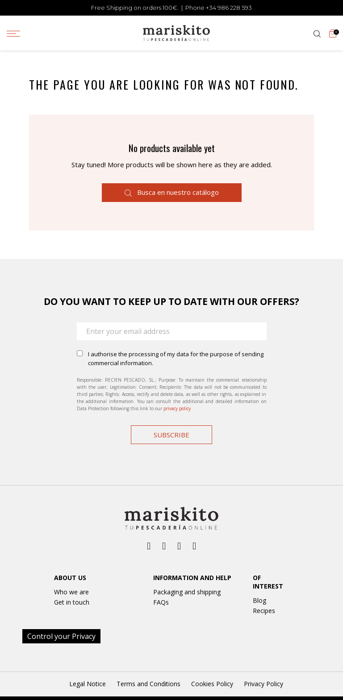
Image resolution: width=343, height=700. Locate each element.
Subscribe (171, 434)
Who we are (71, 592)
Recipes (264, 610)
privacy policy (177, 408)
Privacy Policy (263, 683)
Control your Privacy (61, 636)
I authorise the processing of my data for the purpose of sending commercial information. (176, 358)
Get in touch (71, 602)
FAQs (161, 602)
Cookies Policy (212, 683)
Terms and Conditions (148, 683)
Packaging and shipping (187, 592)
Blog (259, 600)
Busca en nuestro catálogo (172, 192)
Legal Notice (87, 683)
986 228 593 (235, 7)
